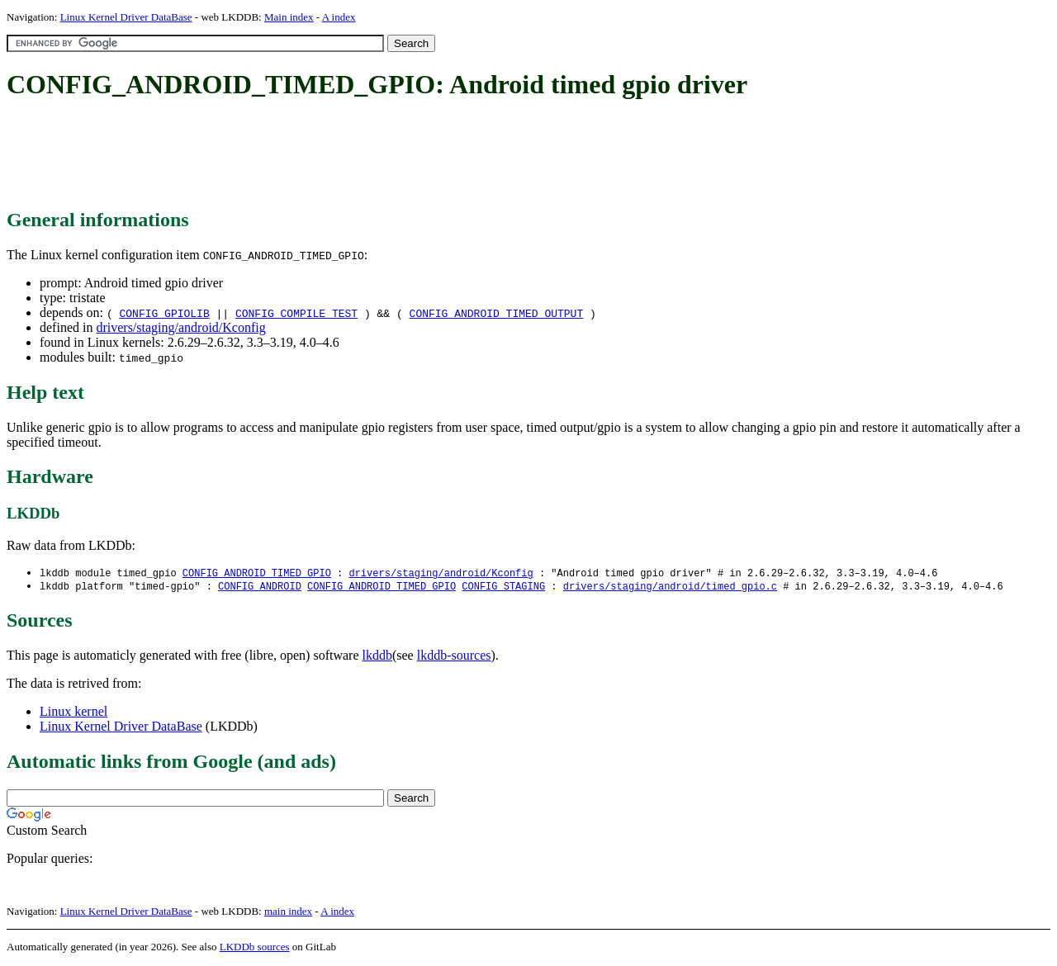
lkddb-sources (454, 657)
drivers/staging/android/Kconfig (180, 327)
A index (339, 17)
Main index (289, 17)
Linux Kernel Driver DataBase (126, 17)
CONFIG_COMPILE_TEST (296, 312)
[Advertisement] (307, 155)
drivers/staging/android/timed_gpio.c (670, 587)
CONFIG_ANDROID (259, 587)
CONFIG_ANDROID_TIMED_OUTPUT (497, 312)
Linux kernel (73, 713)
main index (288, 913)
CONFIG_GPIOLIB (164, 312)
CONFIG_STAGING (503, 587)
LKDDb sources (255, 948)
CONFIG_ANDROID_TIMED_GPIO (256, 573)
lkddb (377, 657)
